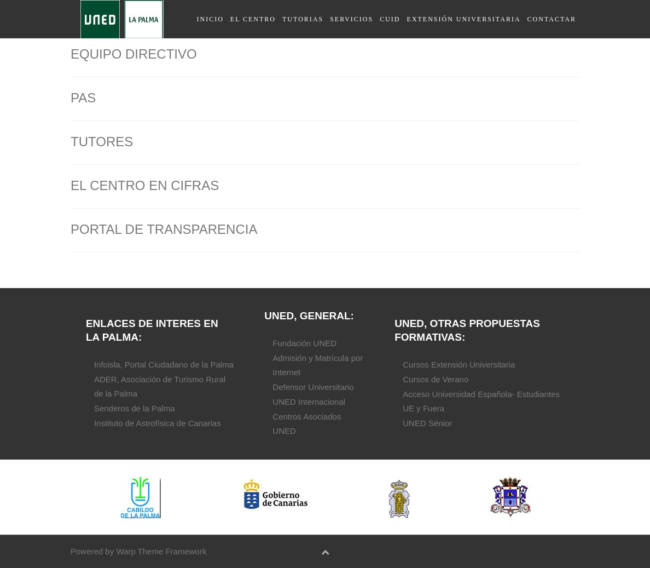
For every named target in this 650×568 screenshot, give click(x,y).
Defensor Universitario (312, 387)
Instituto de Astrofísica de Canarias (157, 423)
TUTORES (102, 141)
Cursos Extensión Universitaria (459, 364)
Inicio (209, 19)
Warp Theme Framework (161, 551)
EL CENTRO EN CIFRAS (145, 185)
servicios (351, 19)
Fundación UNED (304, 343)
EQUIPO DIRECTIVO (134, 54)
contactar (551, 19)
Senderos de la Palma (134, 408)
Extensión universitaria (464, 19)
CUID (390, 19)
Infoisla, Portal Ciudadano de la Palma (164, 364)
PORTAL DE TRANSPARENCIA (164, 229)
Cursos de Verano (435, 379)
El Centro (253, 19)
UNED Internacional (308, 401)
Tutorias (302, 19)
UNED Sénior (427, 423)
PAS (83, 97)
